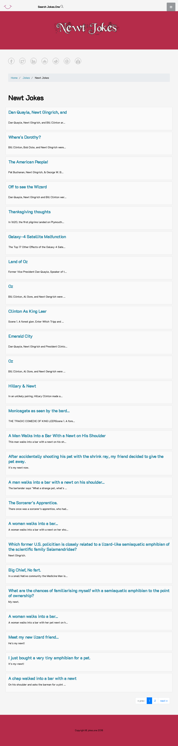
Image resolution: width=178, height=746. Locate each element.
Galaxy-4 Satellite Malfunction (37, 236)
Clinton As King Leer (27, 311)
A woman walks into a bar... (33, 523)
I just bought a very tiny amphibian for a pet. (49, 657)
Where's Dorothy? (24, 137)
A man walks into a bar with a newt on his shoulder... (56, 482)
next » (164, 700)
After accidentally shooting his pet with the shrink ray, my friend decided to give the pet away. (85, 459)
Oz (10, 286)
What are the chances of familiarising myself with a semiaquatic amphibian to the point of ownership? (88, 593)
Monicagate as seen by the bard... (39, 410)
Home (14, 77)
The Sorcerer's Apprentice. (32, 502)
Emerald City (20, 336)
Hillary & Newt (22, 386)
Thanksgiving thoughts (29, 211)
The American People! (28, 161)
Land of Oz (18, 261)
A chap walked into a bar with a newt (42, 678)
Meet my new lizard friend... (33, 637)
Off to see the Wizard (27, 186)
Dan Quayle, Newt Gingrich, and (37, 112)
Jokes (26, 77)
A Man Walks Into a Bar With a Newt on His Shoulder (57, 435)
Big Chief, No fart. (24, 570)
